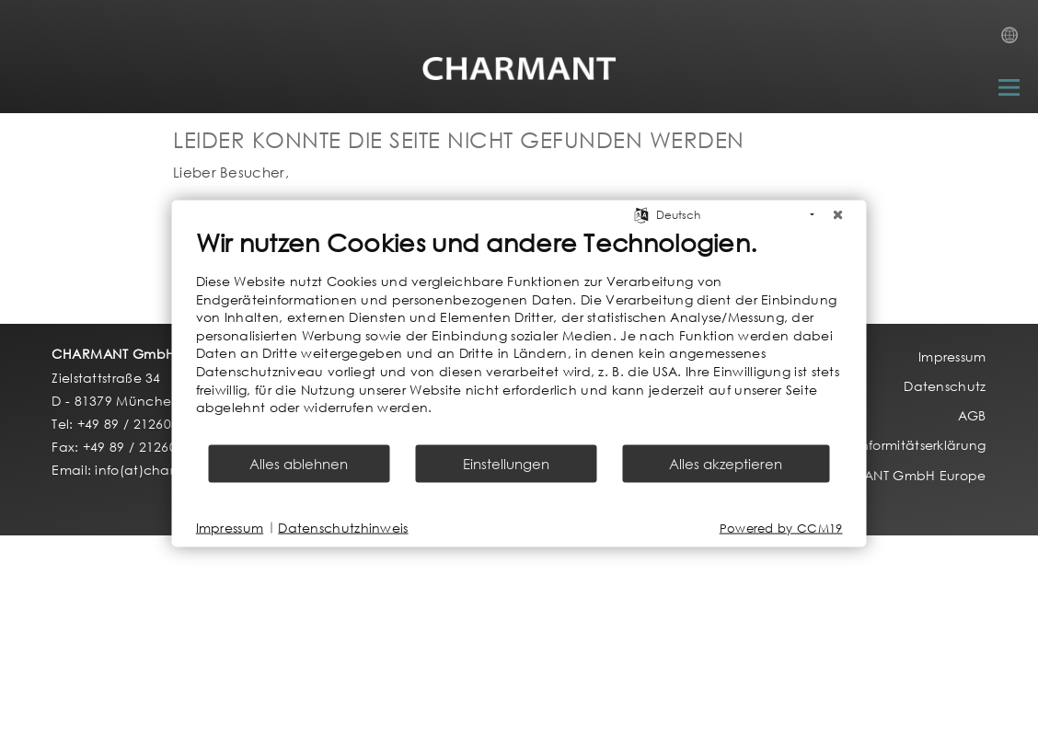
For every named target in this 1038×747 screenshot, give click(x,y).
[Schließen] (838, 215)
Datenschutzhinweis (343, 527)
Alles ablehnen (298, 463)
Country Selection (1015, 40)
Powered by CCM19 (781, 527)
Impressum (230, 527)
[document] (519, 335)
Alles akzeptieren (725, 463)
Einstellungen (506, 463)
